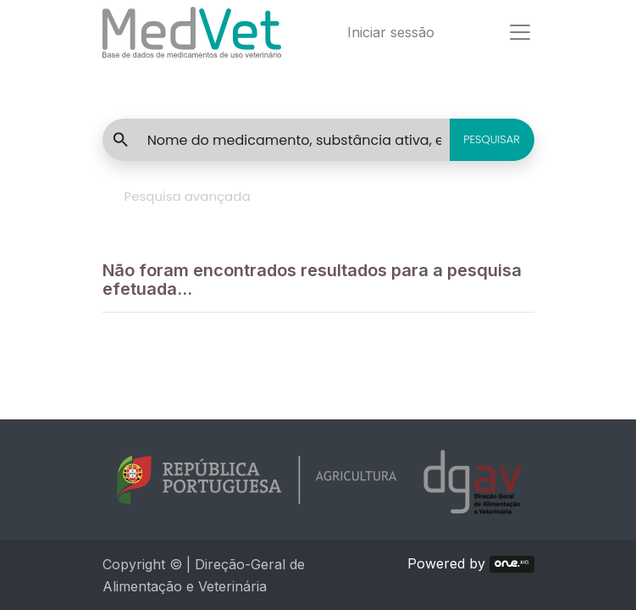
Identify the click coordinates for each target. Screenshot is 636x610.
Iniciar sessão (390, 32)
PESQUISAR (491, 139)
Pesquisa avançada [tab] (187, 196)
